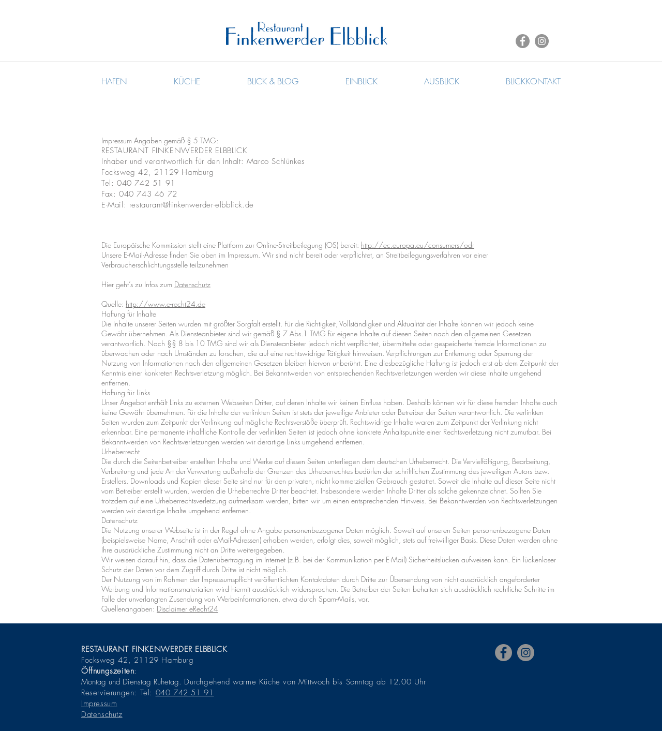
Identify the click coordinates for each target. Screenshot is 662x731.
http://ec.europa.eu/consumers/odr (417, 245)
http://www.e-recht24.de (165, 304)
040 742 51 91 (185, 693)
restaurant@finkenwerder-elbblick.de (191, 205)
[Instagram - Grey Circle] (542, 41)
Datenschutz (192, 284)
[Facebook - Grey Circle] (523, 41)
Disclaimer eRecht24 (187, 609)
